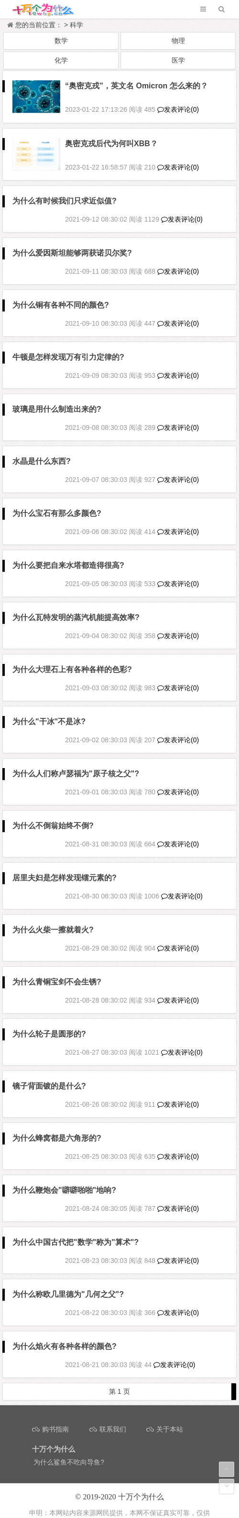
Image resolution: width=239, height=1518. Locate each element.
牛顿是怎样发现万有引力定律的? (68, 346)
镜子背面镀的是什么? (49, 1075)
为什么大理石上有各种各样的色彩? (72, 658)
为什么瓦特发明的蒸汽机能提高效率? (76, 606)
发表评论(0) (178, 104)
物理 (178, 40)
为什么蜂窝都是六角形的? (56, 1127)
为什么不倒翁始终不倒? (53, 815)
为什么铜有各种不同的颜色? (60, 294)
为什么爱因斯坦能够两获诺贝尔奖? (72, 242)
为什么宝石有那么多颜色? (56, 502)
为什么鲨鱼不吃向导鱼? (68, 1451)
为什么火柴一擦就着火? (53, 919)
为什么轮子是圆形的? (49, 1023)
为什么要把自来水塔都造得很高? (68, 554)
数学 (61, 40)
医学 (178, 60)
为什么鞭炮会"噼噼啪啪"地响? (64, 1179)
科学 (76, 25)
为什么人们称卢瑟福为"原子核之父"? (75, 763)
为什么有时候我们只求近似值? (64, 190)
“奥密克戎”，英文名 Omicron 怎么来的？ (136, 86)
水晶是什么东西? (41, 450)
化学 (61, 60)
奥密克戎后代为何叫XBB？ (111, 138)
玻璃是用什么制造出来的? (56, 398)
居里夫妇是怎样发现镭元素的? (64, 867)
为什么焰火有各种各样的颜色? (64, 1335)
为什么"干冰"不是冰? (49, 710)
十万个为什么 (141, 1486)
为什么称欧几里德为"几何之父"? (68, 1283)
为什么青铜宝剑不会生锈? (56, 971)
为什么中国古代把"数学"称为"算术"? (75, 1231)
